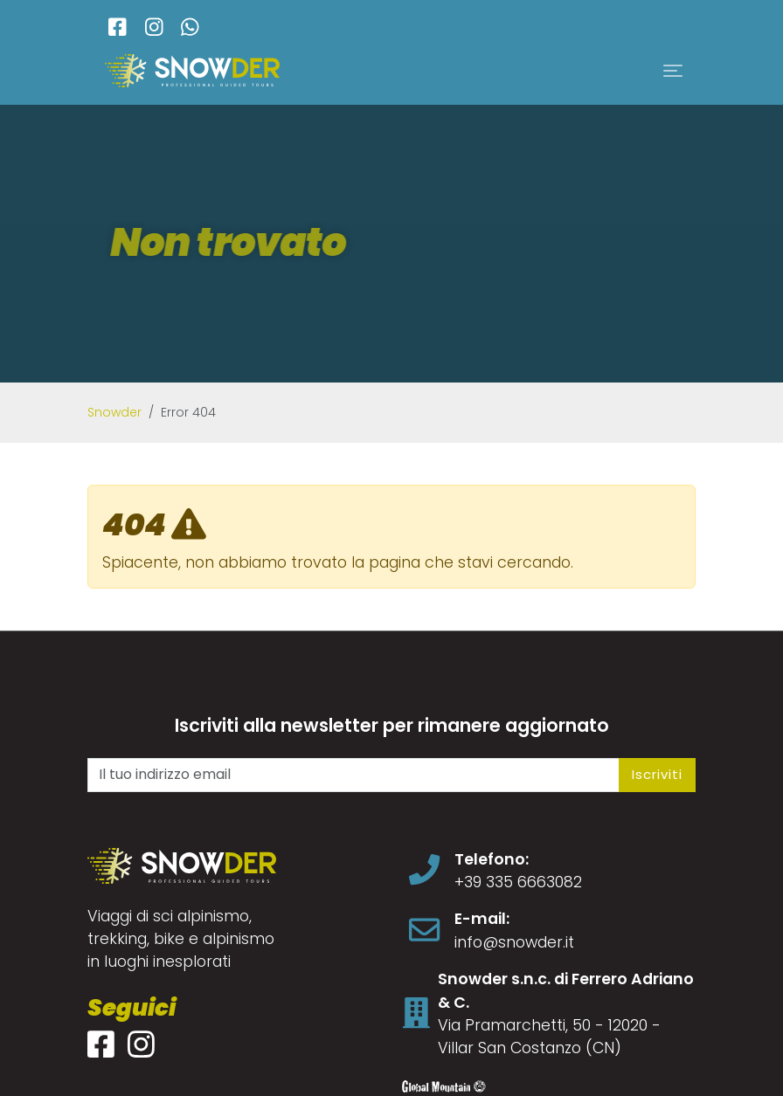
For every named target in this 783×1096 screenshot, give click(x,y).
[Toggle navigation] (673, 70)
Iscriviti (657, 774)
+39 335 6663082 (518, 882)
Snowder (114, 412)
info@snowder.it (514, 942)
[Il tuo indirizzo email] (353, 774)
